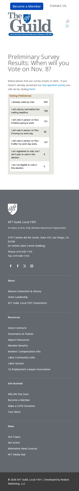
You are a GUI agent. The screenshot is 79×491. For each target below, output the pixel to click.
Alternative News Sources (22, 448)
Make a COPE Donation (21, 406)
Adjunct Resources (18, 339)
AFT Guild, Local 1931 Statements (27, 303)
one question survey (53, 85)
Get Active (14, 442)
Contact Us (58, 5)
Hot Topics (14, 436)
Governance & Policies (20, 333)
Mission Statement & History (24, 291)
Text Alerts (14, 412)
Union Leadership (18, 297)
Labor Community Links (21, 357)
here (32, 89)
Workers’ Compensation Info (24, 351)
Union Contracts (17, 328)
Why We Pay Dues (18, 394)
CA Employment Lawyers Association (29, 369)
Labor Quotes (16, 363)
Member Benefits (18, 345)
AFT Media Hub (16, 454)
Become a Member (27, 6)
